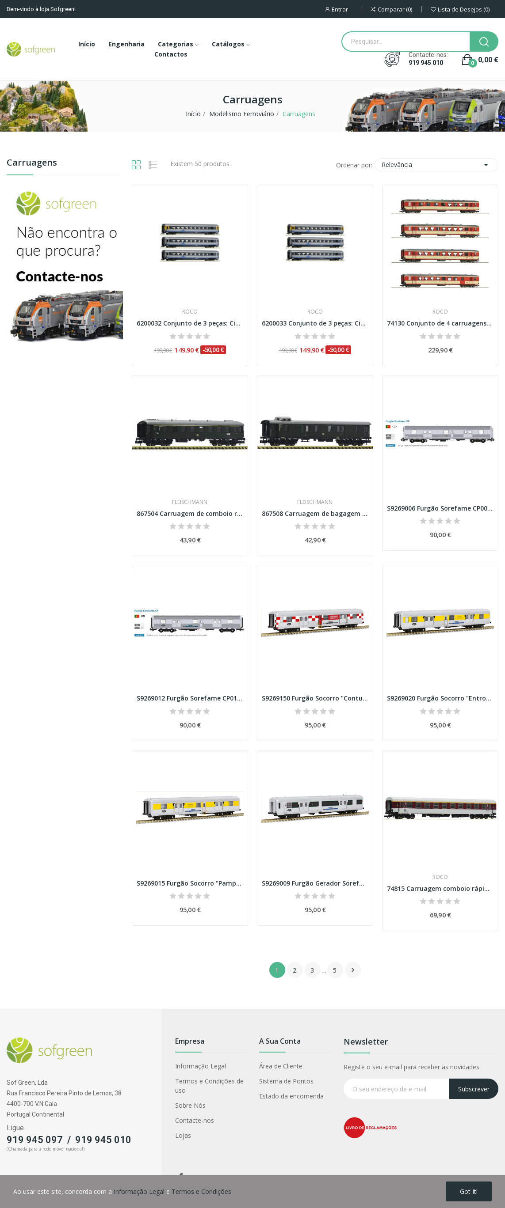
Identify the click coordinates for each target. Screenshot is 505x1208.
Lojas (183, 1135)
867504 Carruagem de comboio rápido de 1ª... (190, 513)
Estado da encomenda (291, 1096)
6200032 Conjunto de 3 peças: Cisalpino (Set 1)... (190, 323)
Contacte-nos (194, 1120)
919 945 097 (35, 1139)
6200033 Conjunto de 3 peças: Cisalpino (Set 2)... (315, 323)
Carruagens (32, 163)
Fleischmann (189, 502)
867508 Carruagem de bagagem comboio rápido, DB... (315, 513)
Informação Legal (200, 1066)
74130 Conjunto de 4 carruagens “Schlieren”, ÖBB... (440, 323)
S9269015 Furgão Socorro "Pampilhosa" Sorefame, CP (190, 883)
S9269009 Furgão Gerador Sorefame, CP (315, 883)
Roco (190, 311)
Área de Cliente (280, 1066)
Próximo (353, 970)
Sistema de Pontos (286, 1081)
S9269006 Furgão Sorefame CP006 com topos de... (440, 508)
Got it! (469, 1191)
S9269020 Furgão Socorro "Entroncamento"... (440, 698)
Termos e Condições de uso (209, 1085)
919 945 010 (426, 63)
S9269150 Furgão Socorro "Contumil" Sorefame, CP (315, 698)
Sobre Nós (190, 1105)
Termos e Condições (201, 1191)
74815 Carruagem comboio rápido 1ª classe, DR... (440, 888)
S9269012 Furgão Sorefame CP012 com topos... (190, 698)
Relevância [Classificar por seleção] (436, 164)
